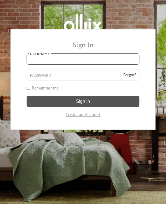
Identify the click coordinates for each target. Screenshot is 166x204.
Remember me (43, 88)
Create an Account (83, 114)
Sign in (83, 101)
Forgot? (130, 75)
